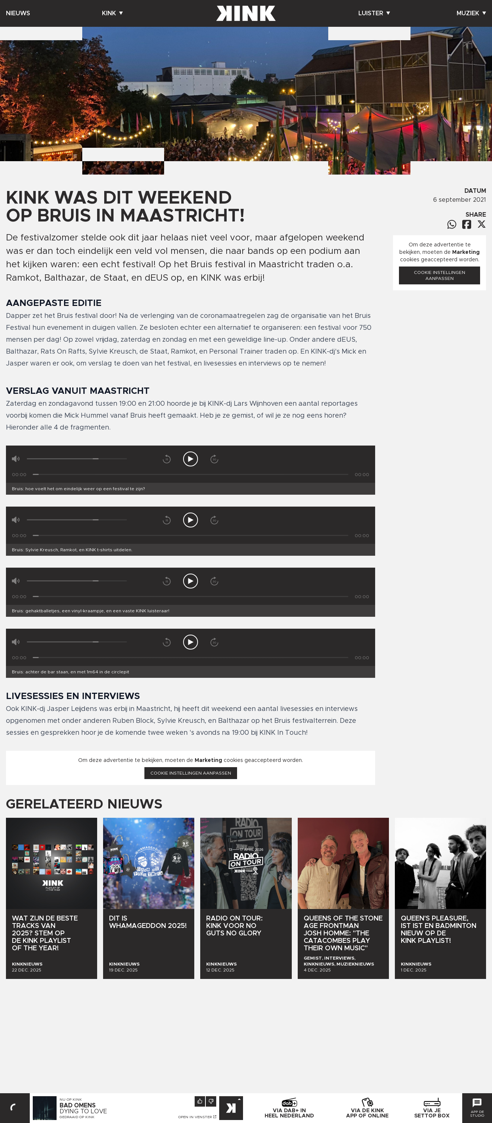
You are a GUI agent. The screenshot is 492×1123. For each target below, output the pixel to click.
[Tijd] (190, 474)
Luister (374, 13)
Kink (112, 13)
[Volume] (77, 458)
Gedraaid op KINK (77, 1117)
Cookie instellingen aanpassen (190, 773)
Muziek (471, 13)
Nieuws (18, 13)
